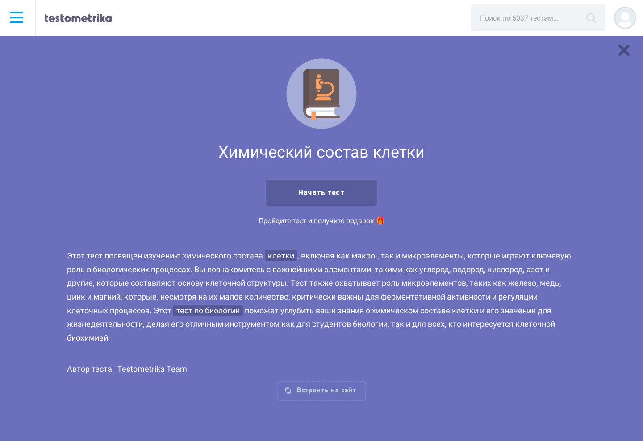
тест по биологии (208, 310)
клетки (281, 255)
